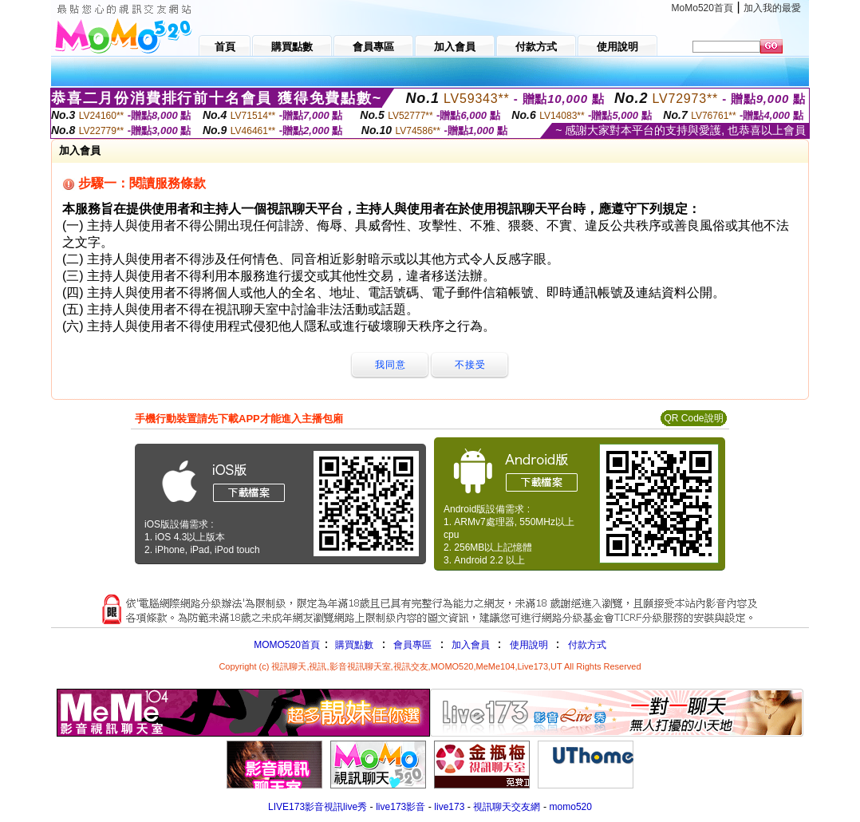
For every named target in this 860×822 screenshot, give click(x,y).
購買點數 (353, 644)
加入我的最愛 (772, 8)
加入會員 (471, 644)
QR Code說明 (693, 418)
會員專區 (412, 644)
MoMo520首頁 (702, 8)
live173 (449, 806)
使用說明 (529, 644)
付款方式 (587, 644)
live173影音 (400, 806)
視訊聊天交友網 (506, 806)
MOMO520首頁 (287, 644)
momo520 (571, 806)
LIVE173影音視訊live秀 (317, 806)
